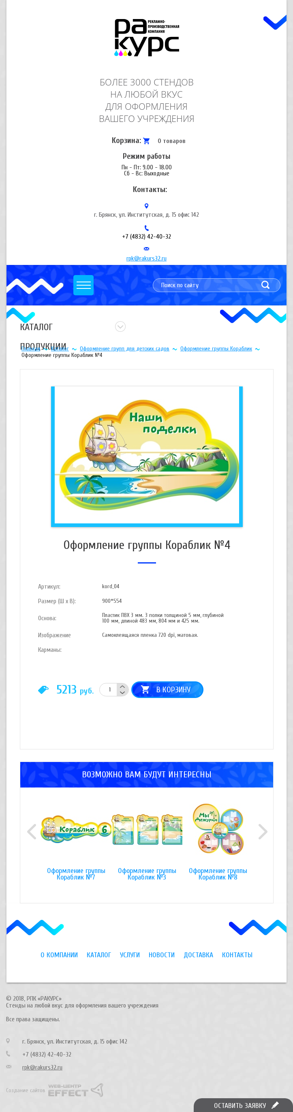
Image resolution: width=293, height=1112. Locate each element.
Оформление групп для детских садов (124, 348)
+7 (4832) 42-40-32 (146, 236)
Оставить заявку (240, 1105)
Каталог (60, 348)
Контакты (237, 955)
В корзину (173, 689)
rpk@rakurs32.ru (146, 258)
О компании (59, 955)
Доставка (198, 955)
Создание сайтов (25, 1090)
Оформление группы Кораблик (216, 348)
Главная (30, 348)
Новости (162, 955)
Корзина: (126, 140)
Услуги (130, 955)
